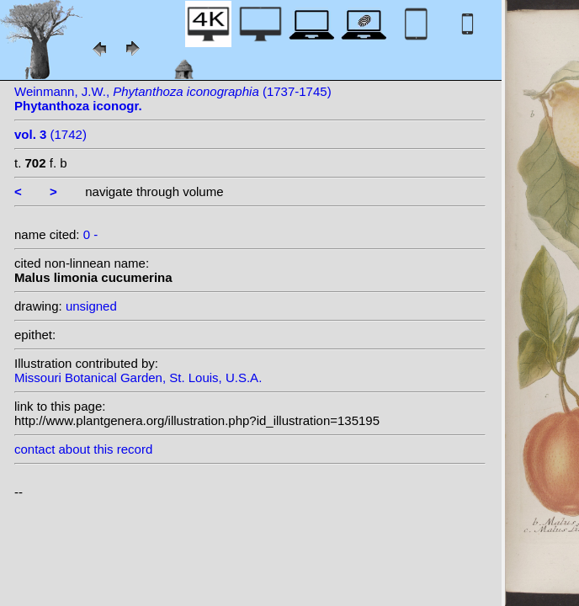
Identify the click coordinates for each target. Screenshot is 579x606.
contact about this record (83, 449)
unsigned (91, 306)
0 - (90, 234)
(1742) (50, 134)
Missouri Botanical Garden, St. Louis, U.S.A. (138, 377)
